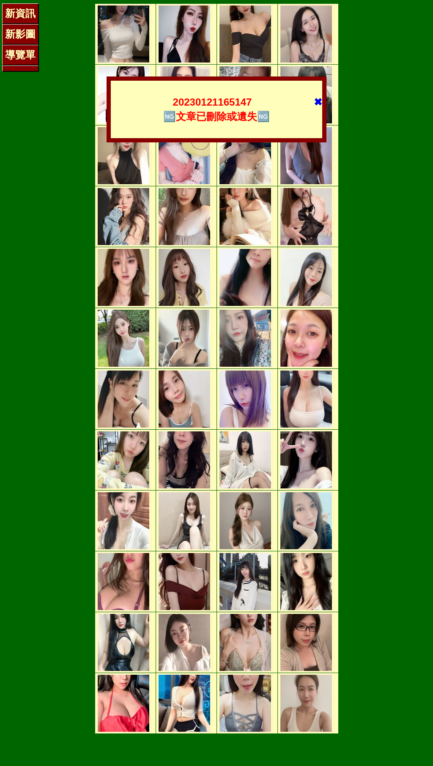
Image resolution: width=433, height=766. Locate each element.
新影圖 (20, 34)
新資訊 (20, 13)
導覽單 (20, 54)
